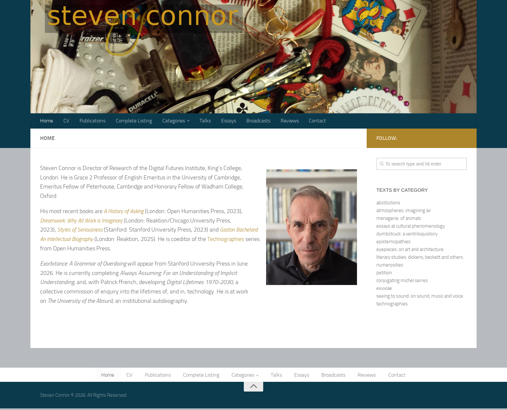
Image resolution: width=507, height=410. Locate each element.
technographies (392, 305)
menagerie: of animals (398, 219)
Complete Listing (130, 121)
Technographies (59, 249)
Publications (89, 121)
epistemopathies (393, 242)
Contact (306, 121)
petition (384, 274)
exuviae (384, 289)
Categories (168, 121)
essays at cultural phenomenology (410, 227)
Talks (198, 121)
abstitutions (388, 204)
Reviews (279, 121)
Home (46, 121)
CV (65, 121)
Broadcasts (249, 121)
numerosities (389, 266)
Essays (220, 121)
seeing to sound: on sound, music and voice (419, 297)
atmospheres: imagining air (403, 211)
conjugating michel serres (402, 281)
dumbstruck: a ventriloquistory (406, 235)
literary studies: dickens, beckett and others (419, 258)
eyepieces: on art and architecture (410, 250)
